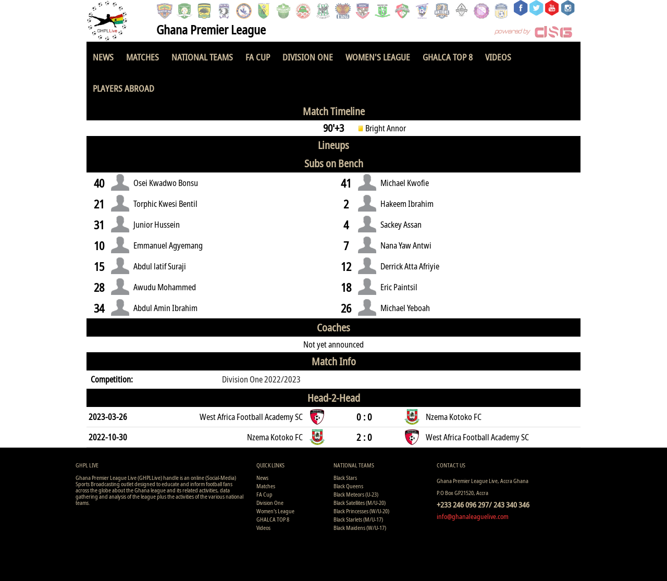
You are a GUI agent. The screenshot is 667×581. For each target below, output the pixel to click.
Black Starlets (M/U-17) (358, 519)
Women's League (377, 57)
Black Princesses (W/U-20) (361, 511)
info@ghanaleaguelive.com (473, 516)
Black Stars (345, 477)
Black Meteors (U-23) (356, 494)
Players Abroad (123, 88)
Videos (498, 57)
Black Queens (348, 486)
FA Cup (257, 57)
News (103, 57)
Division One (307, 57)
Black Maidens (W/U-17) (360, 527)
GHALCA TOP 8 (448, 57)
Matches (142, 57)
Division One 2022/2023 (261, 379)
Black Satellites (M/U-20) (360, 502)
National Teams (202, 57)
